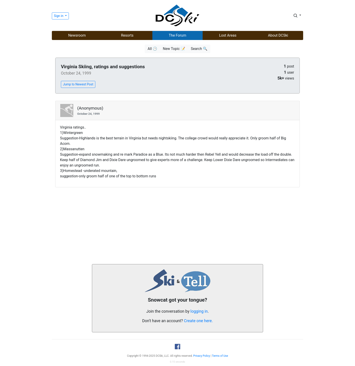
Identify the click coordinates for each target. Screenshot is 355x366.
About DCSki (278, 35)
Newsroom (77, 35)
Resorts (127, 35)
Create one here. (198, 321)
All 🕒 (152, 49)
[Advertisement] (177, 225)
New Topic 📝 (174, 49)
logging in (199, 311)
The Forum (177, 35)
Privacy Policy (201, 355)
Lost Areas (227, 35)
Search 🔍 (199, 49)
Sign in (59, 16)
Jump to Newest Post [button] (78, 84)
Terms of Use (220, 355)
